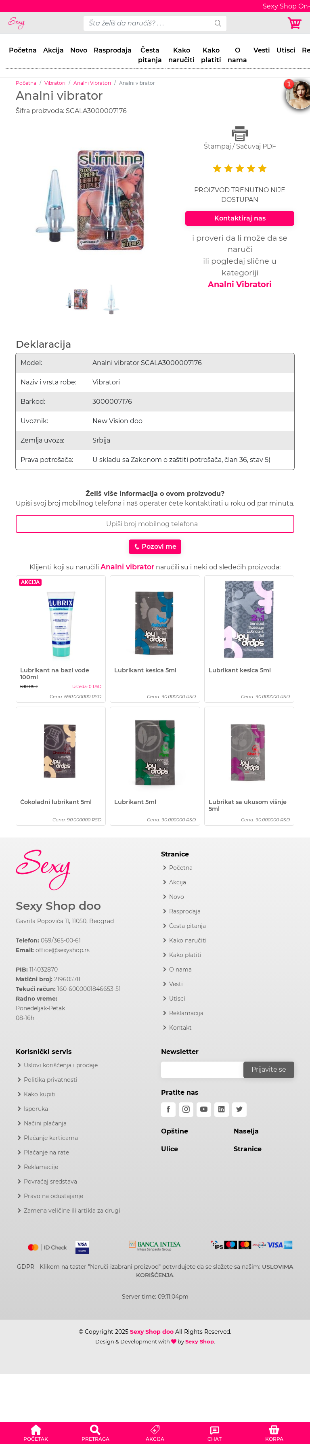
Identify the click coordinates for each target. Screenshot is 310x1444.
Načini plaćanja (45, 1123)
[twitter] (239, 1109)
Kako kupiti (40, 1094)
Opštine (174, 1131)
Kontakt (180, 1028)
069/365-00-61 (61, 940)
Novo (78, 50)
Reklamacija (186, 1013)
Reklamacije (41, 1167)
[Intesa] (155, 1244)
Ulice (169, 1149)
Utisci (285, 50)
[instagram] (186, 1109)
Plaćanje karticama (51, 1138)
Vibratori (54, 83)
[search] (217, 23)
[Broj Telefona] (155, 524)
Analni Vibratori (92, 83)
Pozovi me (155, 546)
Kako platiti (211, 55)
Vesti (261, 50)
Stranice (248, 1149)
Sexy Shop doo (58, 906)
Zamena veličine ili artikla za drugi (72, 1210)
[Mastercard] (48, 1245)
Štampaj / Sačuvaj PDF (239, 138)
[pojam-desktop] (147, 23)
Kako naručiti (181, 55)
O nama (237, 55)
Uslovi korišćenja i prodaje (61, 1065)
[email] (207, 1070)
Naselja (246, 1131)
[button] (36, 1432)
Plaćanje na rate (46, 1152)
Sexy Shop (199, 1341)
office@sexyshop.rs (63, 950)
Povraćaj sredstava (50, 1181)
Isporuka (36, 1109)
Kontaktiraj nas (240, 218)
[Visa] (79, 1245)
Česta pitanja (150, 55)
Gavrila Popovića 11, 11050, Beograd (65, 921)
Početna (23, 50)
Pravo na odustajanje (53, 1196)
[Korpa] (295, 23)
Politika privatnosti (51, 1080)
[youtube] (204, 1109)
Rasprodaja (113, 50)
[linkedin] (221, 1109)
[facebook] (168, 1109)
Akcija (53, 50)
